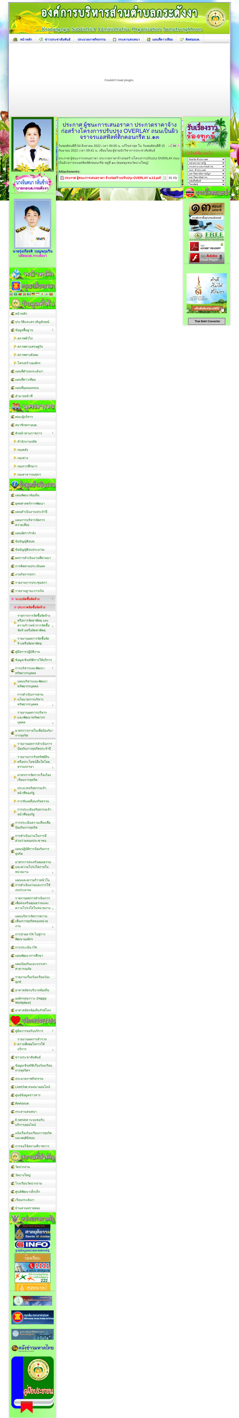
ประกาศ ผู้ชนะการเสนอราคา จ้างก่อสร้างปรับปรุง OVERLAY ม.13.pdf (113, 178)
